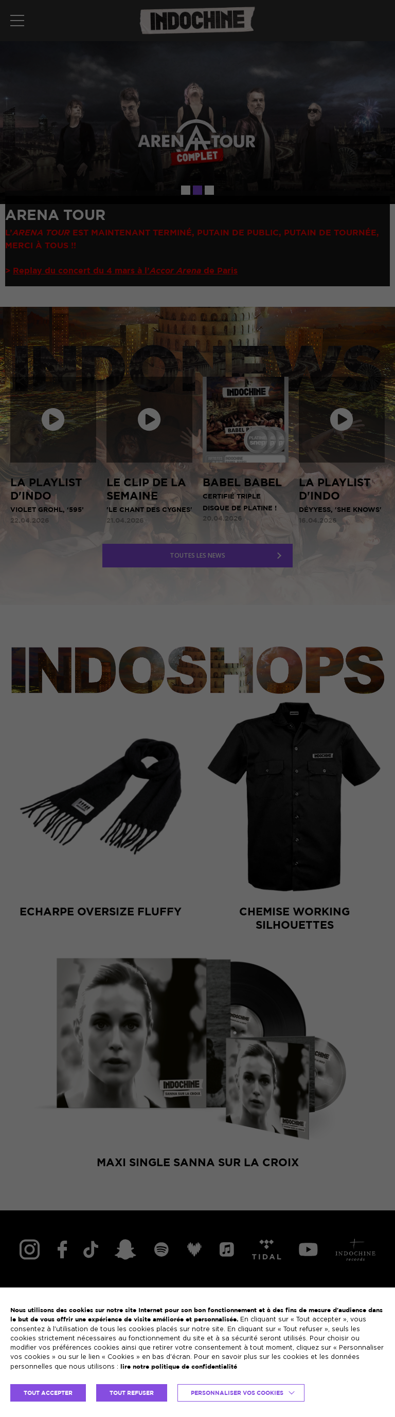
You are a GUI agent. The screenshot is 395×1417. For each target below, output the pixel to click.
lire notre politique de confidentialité (178, 1366)
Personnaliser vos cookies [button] (237, 1393)
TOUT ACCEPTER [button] (48, 1393)
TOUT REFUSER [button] (132, 1393)
